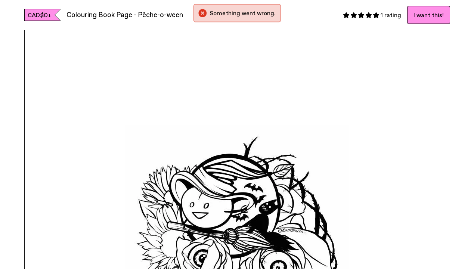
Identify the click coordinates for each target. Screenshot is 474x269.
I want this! (428, 15)
